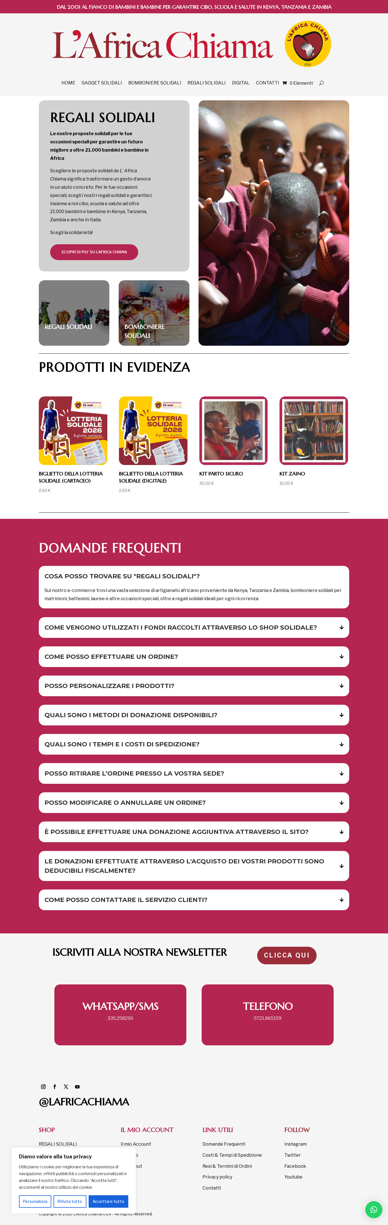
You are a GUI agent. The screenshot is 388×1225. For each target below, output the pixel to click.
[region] (73, 1180)
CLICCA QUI (287, 955)
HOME (68, 83)
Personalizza (35, 1201)
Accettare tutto (108, 1201)
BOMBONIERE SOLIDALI (154, 83)
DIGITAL (241, 83)
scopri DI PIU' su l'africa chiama (94, 251)
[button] (373, 1209)
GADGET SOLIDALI (102, 83)
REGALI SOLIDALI (206, 83)
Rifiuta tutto (69, 1201)
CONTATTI (267, 83)
